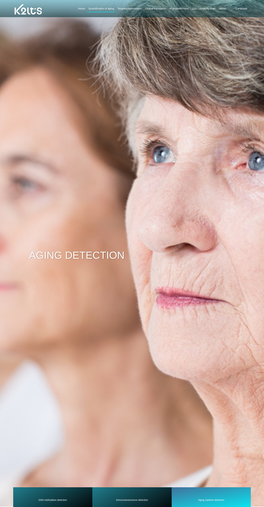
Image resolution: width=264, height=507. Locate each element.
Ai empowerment (179, 8)
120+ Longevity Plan (203, 8)
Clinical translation (155, 8)
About (222, 8)
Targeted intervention (129, 8)
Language (241, 8)
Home (81, 8)
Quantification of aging (101, 8)
